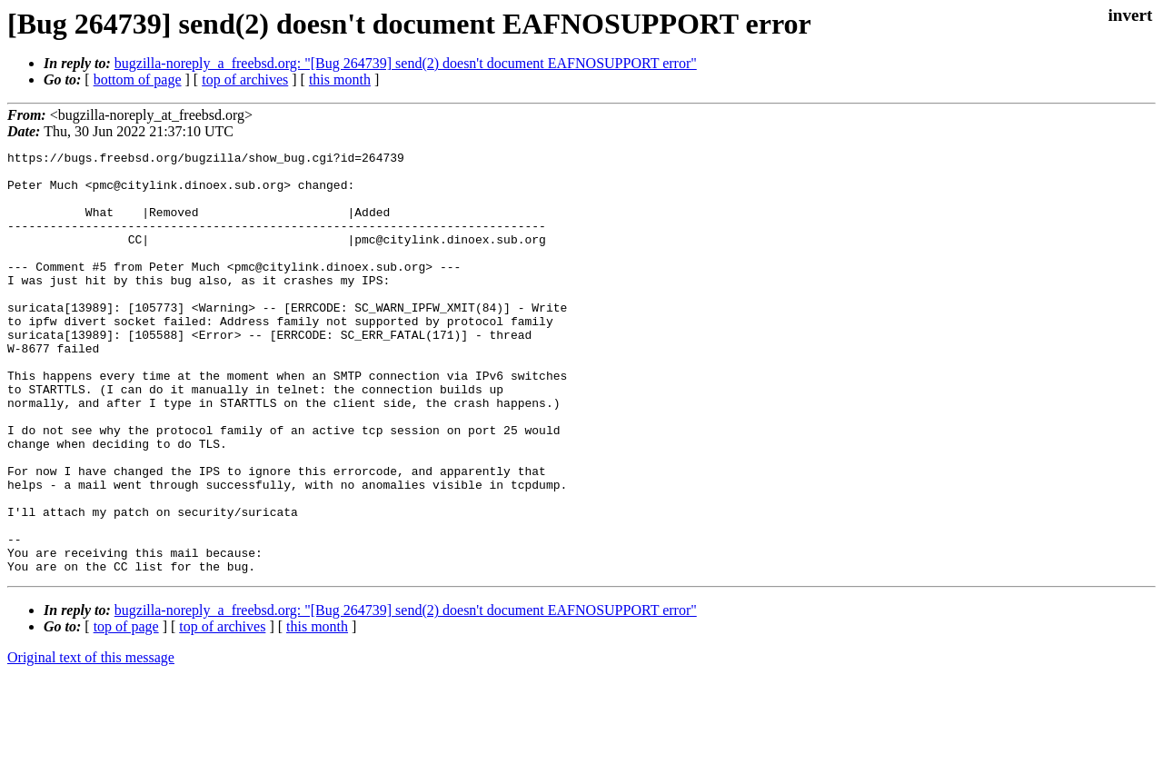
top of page (126, 711)
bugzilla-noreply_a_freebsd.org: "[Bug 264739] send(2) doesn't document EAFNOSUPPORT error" (405, 63)
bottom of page (138, 79)
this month (340, 79)
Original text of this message (90, 741)
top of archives (245, 79)
